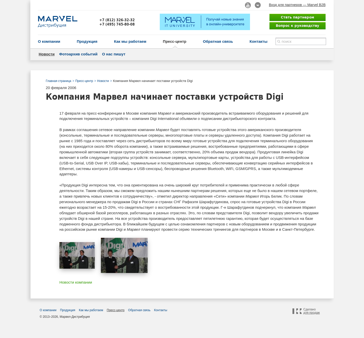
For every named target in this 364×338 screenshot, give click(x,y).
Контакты (258, 41)
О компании (49, 41)
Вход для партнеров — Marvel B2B (297, 5)
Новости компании (75, 282)
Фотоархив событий (78, 54)
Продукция (87, 41)
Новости (47, 54)
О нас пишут (113, 54)
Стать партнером (297, 17)
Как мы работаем (130, 41)
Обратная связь (218, 41)
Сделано (311, 311)
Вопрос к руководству (297, 25)
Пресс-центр (174, 41)
